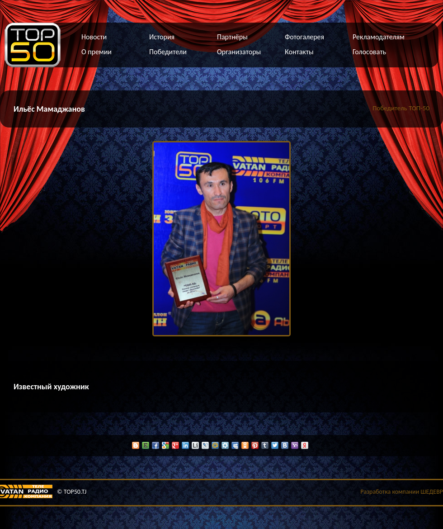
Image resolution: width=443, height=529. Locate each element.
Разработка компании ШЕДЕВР (401, 492)
